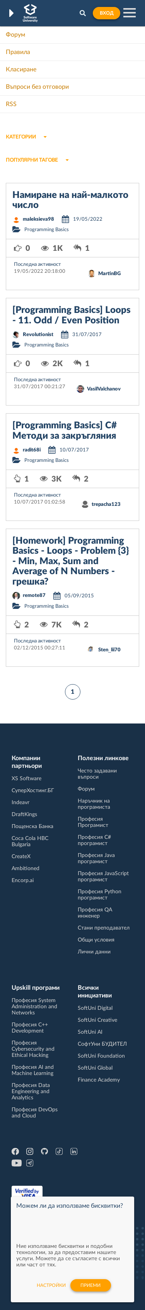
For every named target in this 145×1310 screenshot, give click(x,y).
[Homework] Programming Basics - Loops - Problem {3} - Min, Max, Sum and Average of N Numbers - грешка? (70, 561)
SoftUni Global (95, 1068)
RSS (11, 104)
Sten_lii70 (109, 649)
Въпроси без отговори (37, 87)
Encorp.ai (23, 880)
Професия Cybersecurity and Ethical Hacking (33, 1049)
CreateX (21, 856)
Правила (18, 52)
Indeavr (20, 802)
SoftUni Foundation (101, 1056)
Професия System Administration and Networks (34, 1007)
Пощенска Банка (32, 826)
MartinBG (109, 273)
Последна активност (37, 264)
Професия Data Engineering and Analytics (31, 1091)
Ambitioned (25, 868)
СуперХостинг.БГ (33, 790)
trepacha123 (106, 504)
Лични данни (94, 952)
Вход (106, 13)
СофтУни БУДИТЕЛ (102, 1044)
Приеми (90, 1285)
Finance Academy (99, 1080)
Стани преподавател (104, 928)
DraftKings (24, 814)
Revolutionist (38, 334)
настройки (51, 1285)
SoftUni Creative (97, 1020)
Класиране (21, 69)
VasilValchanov (104, 389)
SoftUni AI (90, 1032)
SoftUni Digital (95, 1008)
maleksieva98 (38, 219)
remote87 (34, 595)
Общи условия (96, 940)
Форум (15, 35)
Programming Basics (46, 229)
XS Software (26, 778)
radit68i (32, 450)
